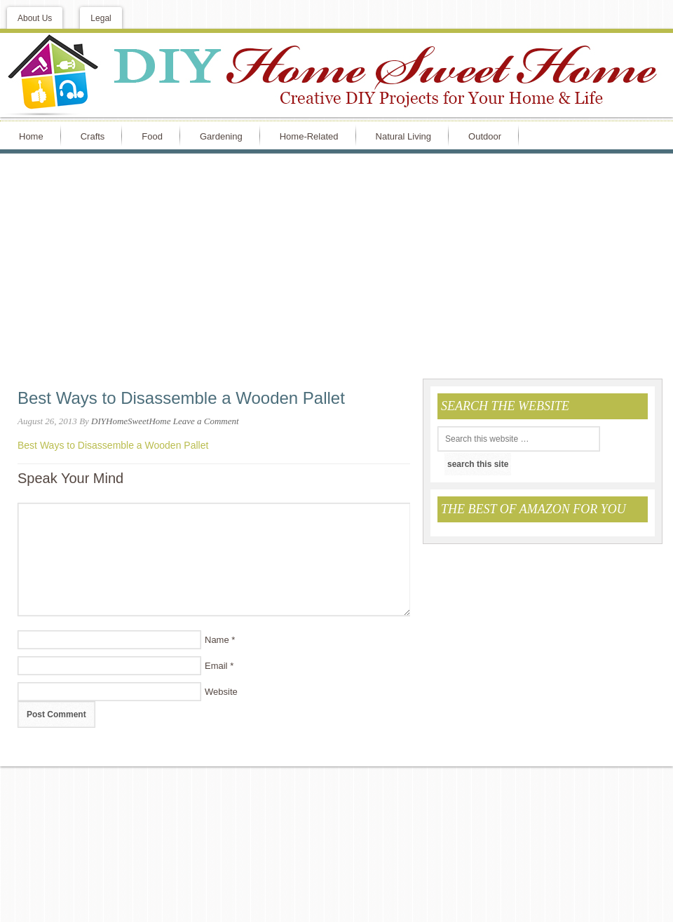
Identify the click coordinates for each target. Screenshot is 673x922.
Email (216, 665)
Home (31, 136)
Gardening (221, 136)
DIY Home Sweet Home (336, 75)
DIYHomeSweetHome (130, 421)
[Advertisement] (336, 266)
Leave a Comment (206, 421)
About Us (35, 18)
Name (217, 640)
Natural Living (404, 136)
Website (221, 691)
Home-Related (309, 136)
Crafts (93, 136)
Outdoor (484, 136)
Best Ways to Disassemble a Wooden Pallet (113, 445)
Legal (100, 18)
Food (152, 136)
